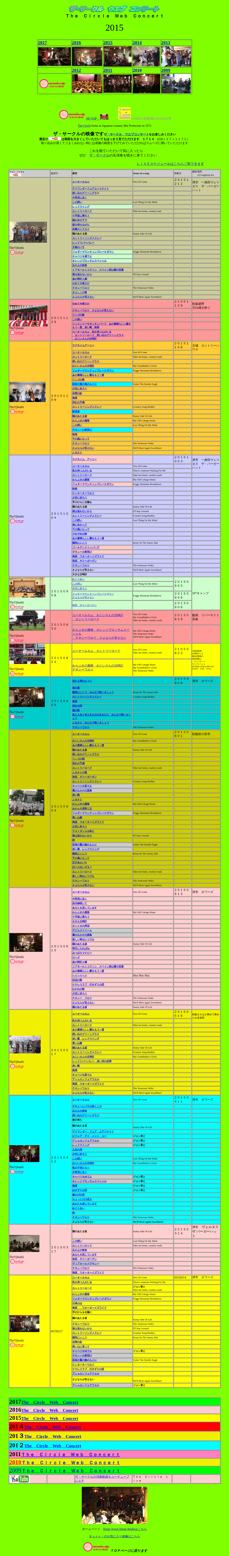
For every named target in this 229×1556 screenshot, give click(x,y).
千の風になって (80, 438)
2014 (137, 42)
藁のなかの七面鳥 (82, 790)
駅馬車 (76, 411)
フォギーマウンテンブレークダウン (91, 1298)
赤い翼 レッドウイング (85, 849)
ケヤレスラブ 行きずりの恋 (88, 984)
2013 (165, 42)
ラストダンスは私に (83, 831)
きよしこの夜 (79, 292)
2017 (42, 42)
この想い (77, 319)
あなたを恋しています (84, 907)
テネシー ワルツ (82, 998)
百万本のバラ (79, 862)
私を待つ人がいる (82, 470)
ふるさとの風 (79, 772)
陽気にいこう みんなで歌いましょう (93, 692)
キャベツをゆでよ (82, 1176)
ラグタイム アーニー (84, 459)
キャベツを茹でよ (82, 785)
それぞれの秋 (79, 533)
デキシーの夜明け (82, 429)
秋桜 (74, 434)
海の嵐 (76, 687)
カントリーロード (82, 356)
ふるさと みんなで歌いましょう (90, 722)
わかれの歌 (78, 989)
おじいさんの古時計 (83, 365)
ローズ (76, 957)
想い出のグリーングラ (84, 193)
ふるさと (77, 452)
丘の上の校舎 (79, 1110)
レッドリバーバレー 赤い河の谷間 (91, 1061)
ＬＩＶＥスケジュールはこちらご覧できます (170, 164)
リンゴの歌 (78, 314)
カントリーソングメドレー (87, 238)
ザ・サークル (99, 155)
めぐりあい (78, 579)
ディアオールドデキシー (85, 1263)
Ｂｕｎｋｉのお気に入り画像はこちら (114, 1536)
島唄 (74, 1070)
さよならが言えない (83, 448)
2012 (76, 70)
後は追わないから (82, 274)
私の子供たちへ (80, 1167)
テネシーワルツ (80, 287)
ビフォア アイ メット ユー (89, 1136)
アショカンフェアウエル (85, 1079)
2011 (108, 70)
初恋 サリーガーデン (84, 560)
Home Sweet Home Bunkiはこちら (125, 1529)
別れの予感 (78, 402)
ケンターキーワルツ (83, 493)
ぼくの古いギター (82, 867)
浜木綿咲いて (79, 903)
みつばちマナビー (82, 952)
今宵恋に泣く (79, 197)
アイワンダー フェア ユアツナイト (93, 1131)
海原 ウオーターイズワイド (88, 556)
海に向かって (79, 524)
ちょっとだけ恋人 (82, 1199)
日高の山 (77, 1303)
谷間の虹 (77, 393)
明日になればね (80, 948)
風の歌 (76, 710)
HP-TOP (79, 118)
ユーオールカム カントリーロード (96, 650)
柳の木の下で (79, 220)
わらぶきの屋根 (80, 420)
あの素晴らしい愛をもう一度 (88, 375)
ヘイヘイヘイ (79, 975)
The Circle (84, 125)
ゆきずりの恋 (79, 1190)
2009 (165, 70)
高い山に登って (80, 1346)
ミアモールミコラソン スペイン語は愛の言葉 (98, 269)
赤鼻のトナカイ (80, 229)
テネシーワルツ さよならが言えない (93, 310)
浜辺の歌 (77, 980)
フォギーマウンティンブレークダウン (93, 370)
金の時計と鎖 (79, 278)
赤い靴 (76, 795)
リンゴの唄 (78, 758)
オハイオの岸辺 (80, 925)
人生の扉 (77, 1149)
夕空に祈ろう (79, 388)
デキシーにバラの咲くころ (87, 1106)
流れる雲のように (82, 681)
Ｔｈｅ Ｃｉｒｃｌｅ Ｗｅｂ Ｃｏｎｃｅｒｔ (70, 1454)
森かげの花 (78, 1194)
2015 (108, 42)
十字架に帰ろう (80, 215)
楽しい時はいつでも (83, 876)
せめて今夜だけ (80, 283)
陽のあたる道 (79, 416)
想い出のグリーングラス (85, 361)
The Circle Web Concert (49, 1402)
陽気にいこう (79, 542)
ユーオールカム (80, 181)
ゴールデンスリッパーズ (85, 547)
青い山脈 (77, 817)
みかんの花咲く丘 (82, 808)
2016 (76, 42)
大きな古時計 (79, 921)
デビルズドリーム (82, 930)
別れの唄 (77, 705)
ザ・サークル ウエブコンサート (126, 134)
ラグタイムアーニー (83, 345)
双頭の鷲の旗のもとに (84, 384)
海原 (74, 397)
